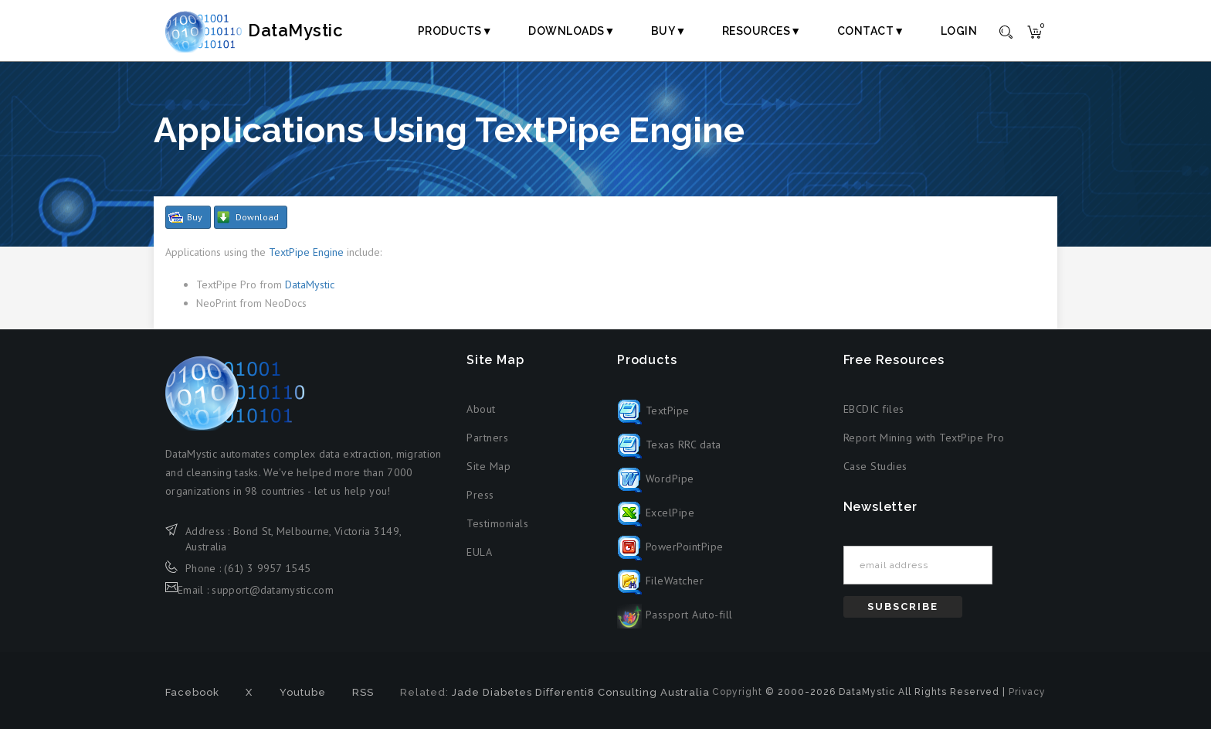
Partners (487, 438)
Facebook (192, 692)
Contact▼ (871, 31)
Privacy (1027, 691)
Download (257, 217)
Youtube (303, 692)
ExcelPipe (655, 512)
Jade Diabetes (492, 692)
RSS (363, 692)
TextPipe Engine (306, 252)
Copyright (737, 691)
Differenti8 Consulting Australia (622, 692)
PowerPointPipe (670, 547)
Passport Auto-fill (675, 615)
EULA (479, 552)
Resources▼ (762, 31)
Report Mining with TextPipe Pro (924, 438)
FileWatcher (660, 581)
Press (480, 495)
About (481, 409)
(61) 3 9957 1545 (267, 568)
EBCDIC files (873, 409)
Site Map (488, 466)
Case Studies (875, 466)
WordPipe (655, 478)
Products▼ (455, 31)
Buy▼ (669, 31)
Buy (194, 217)
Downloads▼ (572, 31)
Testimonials (497, 523)
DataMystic (270, 30)
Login (959, 31)
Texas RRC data (669, 444)
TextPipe (653, 410)
